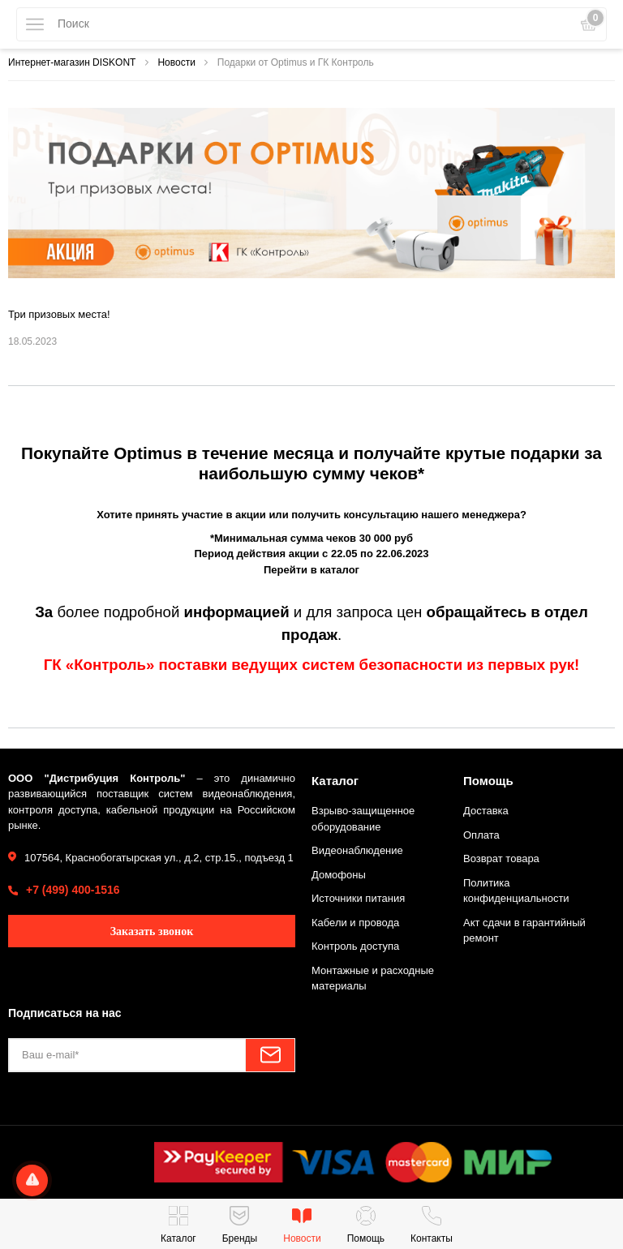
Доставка (486, 811)
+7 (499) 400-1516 (73, 889)
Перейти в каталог (311, 570)
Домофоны (339, 875)
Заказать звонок (152, 931)
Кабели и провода (355, 922)
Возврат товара (501, 858)
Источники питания (358, 898)
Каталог (335, 781)
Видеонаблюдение (357, 850)
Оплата (481, 835)
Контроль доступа (355, 946)
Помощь (488, 781)
